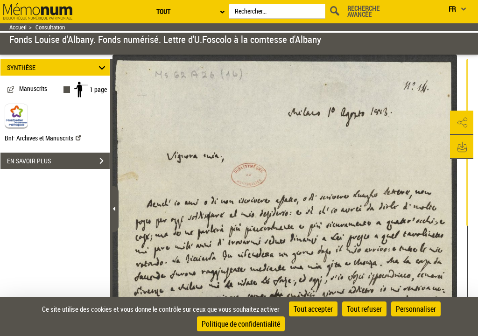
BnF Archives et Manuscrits (43, 137)
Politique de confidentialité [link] (241, 324)
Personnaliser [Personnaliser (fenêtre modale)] (416, 309)
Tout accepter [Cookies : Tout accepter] (313, 309)
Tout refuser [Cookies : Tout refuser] (364, 309)
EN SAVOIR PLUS (58, 161)
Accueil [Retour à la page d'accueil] (18, 27)
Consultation (50, 27)
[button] (461, 123)
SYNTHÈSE (57, 67)
